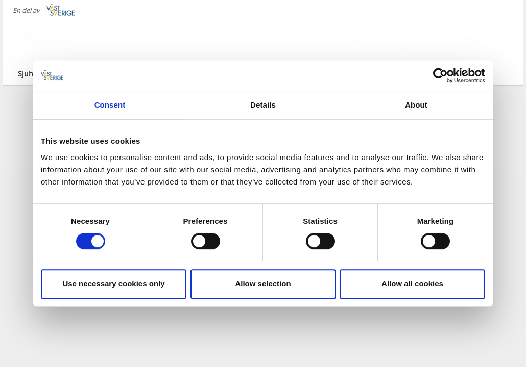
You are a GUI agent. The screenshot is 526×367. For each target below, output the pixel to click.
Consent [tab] (110, 104)
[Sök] (500, 40)
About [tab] (416, 104)
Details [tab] (263, 104)
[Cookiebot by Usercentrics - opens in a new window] (440, 75)
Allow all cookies (412, 283)
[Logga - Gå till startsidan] (53, 41)
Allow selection (263, 283)
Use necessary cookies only (113, 283)
